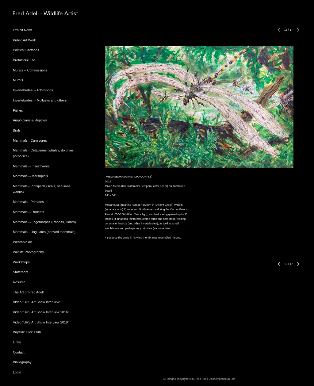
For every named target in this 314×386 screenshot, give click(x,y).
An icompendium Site (222, 378)
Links (17, 342)
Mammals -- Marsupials (30, 176)
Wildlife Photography (28, 252)
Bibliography (22, 362)
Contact (19, 352)
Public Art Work (24, 40)
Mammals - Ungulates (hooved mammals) (44, 232)
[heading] (28, 14)
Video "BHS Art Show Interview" (37, 302)
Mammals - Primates (28, 202)
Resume (19, 282)
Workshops (21, 262)
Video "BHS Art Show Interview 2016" (41, 312)
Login (17, 372)
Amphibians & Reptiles (30, 120)
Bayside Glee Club (27, 332)
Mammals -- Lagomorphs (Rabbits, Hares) (44, 222)
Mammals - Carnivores (30, 140)
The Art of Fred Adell (28, 292)
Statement (20, 272)
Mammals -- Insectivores (31, 166)
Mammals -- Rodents (28, 212)
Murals (18, 80)
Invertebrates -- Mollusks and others (40, 100)
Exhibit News (23, 30)
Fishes (18, 110)
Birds (17, 130)
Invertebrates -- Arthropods (33, 90)
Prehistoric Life (24, 60)
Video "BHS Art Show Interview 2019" (41, 322)
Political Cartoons (26, 50)
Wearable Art (22, 242)
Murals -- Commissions (30, 70)
